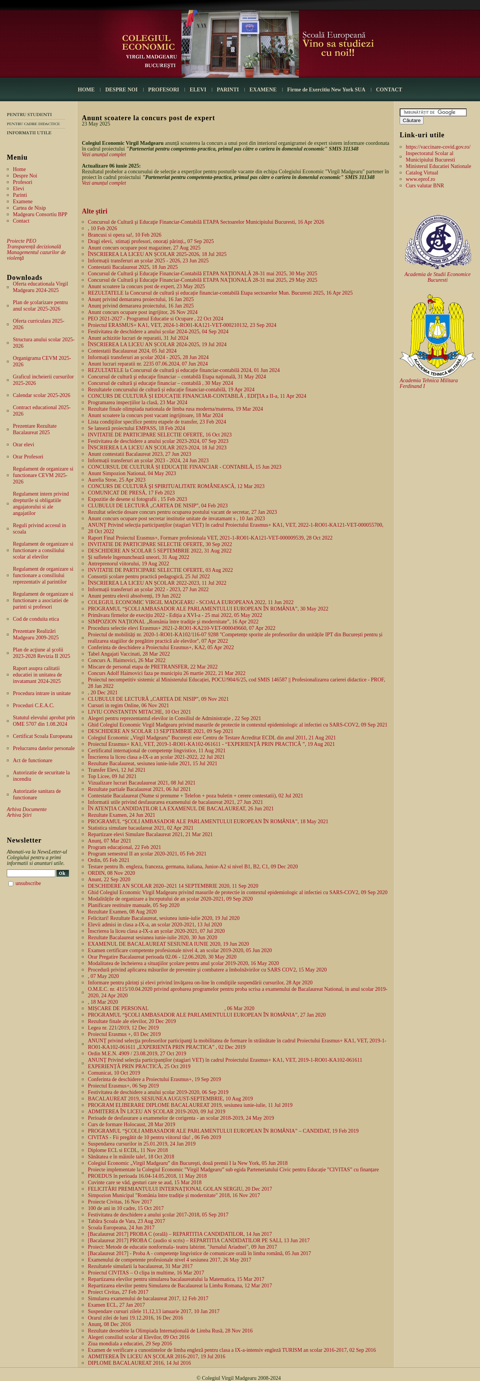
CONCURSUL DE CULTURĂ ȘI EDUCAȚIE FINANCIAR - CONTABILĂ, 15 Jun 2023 (184, 467)
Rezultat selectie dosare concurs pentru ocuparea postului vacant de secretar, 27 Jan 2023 (182, 512)
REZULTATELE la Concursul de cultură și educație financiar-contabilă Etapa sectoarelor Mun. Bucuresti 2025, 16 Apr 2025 (220, 293)
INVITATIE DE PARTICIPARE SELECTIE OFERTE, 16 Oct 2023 (160, 435)
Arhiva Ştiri (19, 815)
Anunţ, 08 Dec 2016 (109, 1324)
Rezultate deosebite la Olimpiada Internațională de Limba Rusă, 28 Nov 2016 (170, 1331)
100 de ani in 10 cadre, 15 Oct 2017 (126, 1208)
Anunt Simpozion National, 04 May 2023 (132, 473)
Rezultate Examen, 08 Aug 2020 (122, 912)
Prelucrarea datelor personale (44, 748)
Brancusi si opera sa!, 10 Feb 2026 (124, 235)
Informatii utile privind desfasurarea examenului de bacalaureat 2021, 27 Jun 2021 (175, 802)
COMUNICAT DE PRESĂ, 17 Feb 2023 (131, 493)
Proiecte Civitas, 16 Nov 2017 (120, 1202)
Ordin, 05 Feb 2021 (109, 860)
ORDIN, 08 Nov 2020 (111, 873)
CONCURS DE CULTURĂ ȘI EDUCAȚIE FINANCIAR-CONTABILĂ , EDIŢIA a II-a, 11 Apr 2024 (197, 396)
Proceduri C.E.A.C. (33, 705)
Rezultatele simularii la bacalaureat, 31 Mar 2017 (140, 1266)
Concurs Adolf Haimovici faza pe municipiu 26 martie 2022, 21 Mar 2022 (166, 673)
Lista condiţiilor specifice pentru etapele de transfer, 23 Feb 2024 (157, 422)
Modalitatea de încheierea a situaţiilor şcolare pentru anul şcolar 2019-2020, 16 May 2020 (183, 963)
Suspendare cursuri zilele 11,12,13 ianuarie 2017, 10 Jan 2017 (153, 1311)
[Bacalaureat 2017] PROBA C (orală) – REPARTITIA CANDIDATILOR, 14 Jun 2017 (180, 1234)
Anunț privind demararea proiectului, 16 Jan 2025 (141, 299)
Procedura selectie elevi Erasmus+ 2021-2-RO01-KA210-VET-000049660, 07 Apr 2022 (181, 628)
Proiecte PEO (21, 241)
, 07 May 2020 (103, 976)
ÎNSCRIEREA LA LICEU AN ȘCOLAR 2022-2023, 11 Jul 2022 (157, 583)
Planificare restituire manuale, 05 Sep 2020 (134, 905)
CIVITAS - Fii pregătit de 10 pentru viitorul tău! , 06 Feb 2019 (154, 1137)
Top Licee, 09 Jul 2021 (112, 776)
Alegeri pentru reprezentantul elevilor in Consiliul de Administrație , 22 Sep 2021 (174, 718)
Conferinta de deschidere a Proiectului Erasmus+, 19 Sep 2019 (154, 1079)
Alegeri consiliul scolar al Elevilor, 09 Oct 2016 (138, 1337)
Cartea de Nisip (29, 208)
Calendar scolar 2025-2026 (41, 395)
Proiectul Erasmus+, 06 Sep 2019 (123, 1086)
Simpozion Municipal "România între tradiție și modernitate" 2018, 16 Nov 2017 (174, 1195)
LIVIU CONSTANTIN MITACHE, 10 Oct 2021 (139, 712)
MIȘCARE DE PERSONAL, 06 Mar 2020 (171, 1008)
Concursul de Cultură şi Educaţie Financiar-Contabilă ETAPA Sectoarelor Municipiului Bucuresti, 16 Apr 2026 (206, 222)
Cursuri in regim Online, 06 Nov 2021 (128, 705)
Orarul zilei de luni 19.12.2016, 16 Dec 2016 (135, 1318)
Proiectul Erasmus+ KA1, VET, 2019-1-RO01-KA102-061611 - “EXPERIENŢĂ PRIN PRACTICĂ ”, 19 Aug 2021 (211, 744)
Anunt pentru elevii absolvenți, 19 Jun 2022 (134, 596)
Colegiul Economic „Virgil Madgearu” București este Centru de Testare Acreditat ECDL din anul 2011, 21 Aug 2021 (212, 738)
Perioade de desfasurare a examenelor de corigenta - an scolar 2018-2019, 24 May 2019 (181, 1118)
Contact (21, 221)
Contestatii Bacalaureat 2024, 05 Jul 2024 (132, 351)
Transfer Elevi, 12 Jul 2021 (116, 770)
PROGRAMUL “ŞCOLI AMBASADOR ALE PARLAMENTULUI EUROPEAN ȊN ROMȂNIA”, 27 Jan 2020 (207, 1015)
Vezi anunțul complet (104, 154)
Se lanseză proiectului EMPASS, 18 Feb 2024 (136, 428)
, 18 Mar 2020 (103, 1002)
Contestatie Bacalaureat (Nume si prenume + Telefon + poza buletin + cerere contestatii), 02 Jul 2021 (195, 796)
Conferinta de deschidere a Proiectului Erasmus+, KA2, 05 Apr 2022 (161, 647)
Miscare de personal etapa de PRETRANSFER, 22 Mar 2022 (153, 667)
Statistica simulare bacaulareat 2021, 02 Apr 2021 (141, 828)
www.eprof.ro (420, 179)
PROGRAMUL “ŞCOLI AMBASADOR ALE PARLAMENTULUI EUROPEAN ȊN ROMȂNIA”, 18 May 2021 (208, 821)
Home (19, 169)
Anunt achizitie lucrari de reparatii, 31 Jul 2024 (138, 338)
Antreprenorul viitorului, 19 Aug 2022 (128, 564)
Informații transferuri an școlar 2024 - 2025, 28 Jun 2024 (148, 357)
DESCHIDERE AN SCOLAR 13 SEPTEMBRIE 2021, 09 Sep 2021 (160, 731)
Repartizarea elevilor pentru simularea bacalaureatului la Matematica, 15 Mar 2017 (176, 1279)
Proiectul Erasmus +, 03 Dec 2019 (124, 1034)
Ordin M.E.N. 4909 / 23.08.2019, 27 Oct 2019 (137, 1053)
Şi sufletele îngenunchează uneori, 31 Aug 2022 (138, 557)
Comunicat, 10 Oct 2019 (114, 1073)
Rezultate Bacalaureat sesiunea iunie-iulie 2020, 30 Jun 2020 (152, 937)
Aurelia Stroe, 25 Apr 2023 (116, 480)
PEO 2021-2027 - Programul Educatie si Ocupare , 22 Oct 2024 (155, 319)
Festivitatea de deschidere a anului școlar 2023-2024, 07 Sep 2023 (158, 441)
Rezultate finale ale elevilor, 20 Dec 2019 (132, 1021)
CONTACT (389, 90)
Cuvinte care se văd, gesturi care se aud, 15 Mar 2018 (145, 1182)
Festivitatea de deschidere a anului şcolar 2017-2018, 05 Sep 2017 (158, 1215)
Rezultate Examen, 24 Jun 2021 (121, 815)
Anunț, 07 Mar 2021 (109, 841)
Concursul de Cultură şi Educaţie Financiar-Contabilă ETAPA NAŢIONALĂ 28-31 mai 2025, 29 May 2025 (202, 280)
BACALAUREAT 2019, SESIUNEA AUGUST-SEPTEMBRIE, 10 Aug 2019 (170, 1099)
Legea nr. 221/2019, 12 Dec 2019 (123, 1028)
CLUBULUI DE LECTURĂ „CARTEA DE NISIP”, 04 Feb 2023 (158, 505)
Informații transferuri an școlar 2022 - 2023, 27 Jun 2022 (148, 589)
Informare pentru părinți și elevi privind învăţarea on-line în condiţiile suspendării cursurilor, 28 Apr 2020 (200, 983)
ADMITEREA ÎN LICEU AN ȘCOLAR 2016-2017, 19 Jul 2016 (156, 1356)
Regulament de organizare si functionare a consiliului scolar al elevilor (43, 550)
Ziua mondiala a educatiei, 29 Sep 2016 (130, 1343)
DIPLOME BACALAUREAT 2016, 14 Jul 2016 (139, 1363)
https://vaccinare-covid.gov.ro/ (438, 147)
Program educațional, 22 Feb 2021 (124, 847)
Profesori (22, 182)
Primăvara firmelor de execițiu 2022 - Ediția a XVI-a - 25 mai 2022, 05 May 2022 (175, 615)
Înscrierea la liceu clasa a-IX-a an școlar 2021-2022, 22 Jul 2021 (156, 757)
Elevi (18, 188)
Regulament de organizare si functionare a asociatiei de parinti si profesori (43, 600)
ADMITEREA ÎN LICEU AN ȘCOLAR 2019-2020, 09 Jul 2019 (156, 1111)
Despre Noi (25, 176)
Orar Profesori (28, 457)
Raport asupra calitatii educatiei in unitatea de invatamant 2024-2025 (37, 674)
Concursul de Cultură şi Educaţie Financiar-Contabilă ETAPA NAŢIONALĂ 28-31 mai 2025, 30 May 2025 (202, 273)
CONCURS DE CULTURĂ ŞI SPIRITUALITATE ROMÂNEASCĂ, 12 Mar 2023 (176, 486)
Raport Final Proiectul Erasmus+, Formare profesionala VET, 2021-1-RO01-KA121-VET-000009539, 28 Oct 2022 (210, 538)
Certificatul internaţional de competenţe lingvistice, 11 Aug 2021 (156, 750)
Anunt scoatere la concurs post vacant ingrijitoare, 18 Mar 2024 (155, 415)
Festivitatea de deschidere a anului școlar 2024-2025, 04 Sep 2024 (158, 331)
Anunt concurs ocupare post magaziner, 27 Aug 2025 (144, 248)
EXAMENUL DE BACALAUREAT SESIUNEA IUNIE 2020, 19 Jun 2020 (168, 944)
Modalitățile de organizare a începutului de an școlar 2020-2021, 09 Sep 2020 (170, 899)
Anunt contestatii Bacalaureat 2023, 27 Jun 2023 (139, 454)
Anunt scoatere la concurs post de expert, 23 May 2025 (146, 286)
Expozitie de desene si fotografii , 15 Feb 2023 (137, 499)
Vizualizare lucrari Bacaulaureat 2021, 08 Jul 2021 (141, 783)
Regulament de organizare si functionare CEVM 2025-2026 (43, 475)
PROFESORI (163, 90)
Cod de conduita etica (36, 619)
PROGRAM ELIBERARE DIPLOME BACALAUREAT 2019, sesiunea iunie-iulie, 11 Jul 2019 (190, 1105)
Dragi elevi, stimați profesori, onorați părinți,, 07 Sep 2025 (151, 241)
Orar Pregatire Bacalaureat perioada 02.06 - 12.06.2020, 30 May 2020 (162, 957)
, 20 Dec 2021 (103, 692)
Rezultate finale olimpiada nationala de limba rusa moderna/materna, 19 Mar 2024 (175, 409)
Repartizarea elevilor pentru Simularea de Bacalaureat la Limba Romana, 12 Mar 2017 (180, 1285)
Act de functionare (32, 760)
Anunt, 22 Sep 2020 (109, 879)
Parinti (20, 195)
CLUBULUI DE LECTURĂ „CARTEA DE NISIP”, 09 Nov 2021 (158, 699)
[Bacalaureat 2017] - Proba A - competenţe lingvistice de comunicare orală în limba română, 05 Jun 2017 (199, 1253)
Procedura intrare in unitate (42, 693)
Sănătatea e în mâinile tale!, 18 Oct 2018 (131, 1157)
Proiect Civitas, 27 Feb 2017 (118, 1292)
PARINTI (228, 90)
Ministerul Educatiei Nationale (438, 166)
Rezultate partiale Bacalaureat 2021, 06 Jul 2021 (139, 789)
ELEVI (198, 90)
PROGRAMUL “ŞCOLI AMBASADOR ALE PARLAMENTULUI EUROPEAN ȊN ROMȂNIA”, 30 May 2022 (208, 609)
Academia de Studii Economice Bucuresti (438, 277)
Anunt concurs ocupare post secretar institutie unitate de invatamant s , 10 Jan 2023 (176, 518)
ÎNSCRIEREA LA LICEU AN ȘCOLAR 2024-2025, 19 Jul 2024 (157, 344)
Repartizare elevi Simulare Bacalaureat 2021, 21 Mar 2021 (150, 834)
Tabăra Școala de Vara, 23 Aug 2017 (126, 1221)
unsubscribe (28, 883)
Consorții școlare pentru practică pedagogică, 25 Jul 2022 (149, 576)
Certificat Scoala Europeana (42, 736)
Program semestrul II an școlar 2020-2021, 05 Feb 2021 (147, 854)
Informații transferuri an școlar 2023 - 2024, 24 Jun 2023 (148, 460)
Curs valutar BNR (425, 185)
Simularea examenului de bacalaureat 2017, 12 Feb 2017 (148, 1298)
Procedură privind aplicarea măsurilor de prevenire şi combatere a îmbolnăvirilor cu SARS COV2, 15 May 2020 (207, 970)
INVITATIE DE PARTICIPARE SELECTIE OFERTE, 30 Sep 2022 (160, 544)
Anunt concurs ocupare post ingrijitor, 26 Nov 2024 (143, 312)
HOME (86, 90)
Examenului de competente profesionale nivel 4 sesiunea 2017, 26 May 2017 (169, 1260)
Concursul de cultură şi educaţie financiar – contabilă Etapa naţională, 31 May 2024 (177, 377)
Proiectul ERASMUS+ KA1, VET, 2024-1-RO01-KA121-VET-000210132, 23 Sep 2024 (182, 325)
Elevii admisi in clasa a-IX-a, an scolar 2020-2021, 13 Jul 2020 (155, 924)
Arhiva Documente (27, 809)
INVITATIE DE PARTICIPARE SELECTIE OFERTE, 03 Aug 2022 (160, 570)
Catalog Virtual (422, 173)
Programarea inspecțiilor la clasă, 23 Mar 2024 (137, 402)
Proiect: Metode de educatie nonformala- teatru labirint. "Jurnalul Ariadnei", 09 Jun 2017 (182, 1247)
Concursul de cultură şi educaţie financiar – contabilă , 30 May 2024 (160, 383)
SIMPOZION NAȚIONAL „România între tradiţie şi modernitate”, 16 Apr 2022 (173, 622)
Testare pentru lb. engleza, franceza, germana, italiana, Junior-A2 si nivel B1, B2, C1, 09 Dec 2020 (193, 866)
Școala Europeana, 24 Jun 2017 (121, 1227)
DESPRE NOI (121, 90)
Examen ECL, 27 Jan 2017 (116, 1305)
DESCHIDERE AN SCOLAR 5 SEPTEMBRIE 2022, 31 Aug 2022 (159, 551)
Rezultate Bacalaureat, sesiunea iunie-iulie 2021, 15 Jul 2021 (152, 763)
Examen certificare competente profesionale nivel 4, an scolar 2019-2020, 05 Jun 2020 (180, 950)
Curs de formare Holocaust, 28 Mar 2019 (131, 1124)
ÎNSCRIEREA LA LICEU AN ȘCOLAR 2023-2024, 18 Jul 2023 (157, 447)
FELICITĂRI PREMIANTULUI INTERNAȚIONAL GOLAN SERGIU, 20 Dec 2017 (180, 1189)
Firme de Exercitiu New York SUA (326, 90)
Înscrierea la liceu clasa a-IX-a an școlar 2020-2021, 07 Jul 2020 (156, 931)
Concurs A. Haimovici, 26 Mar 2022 (127, 660)
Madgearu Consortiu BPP (40, 214)
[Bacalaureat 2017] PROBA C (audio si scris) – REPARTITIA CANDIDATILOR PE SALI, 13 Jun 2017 (199, 1240)
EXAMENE (263, 90)
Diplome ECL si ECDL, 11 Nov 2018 (128, 1150)
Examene (23, 201)
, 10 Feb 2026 (102, 228)
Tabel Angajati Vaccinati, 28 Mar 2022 (129, 654)
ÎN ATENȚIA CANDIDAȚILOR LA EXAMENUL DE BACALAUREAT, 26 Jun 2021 (181, 808)
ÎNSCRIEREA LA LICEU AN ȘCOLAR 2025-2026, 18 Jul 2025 (157, 254)
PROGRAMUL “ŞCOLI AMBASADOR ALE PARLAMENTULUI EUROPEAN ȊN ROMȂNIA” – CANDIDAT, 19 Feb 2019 (223, 1131)
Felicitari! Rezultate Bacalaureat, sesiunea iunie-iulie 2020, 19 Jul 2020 (163, 918)
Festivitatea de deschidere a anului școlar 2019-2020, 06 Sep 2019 (158, 1092)
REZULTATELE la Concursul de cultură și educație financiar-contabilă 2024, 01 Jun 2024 (184, 370)
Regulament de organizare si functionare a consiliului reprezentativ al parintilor (43, 575)
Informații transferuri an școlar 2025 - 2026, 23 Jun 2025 (148, 261)
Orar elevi (23, 444)
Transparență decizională (34, 247)
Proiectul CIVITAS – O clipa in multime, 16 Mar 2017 (146, 1273)
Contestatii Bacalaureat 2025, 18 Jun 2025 (133, 267)
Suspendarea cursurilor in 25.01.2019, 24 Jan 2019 (141, 1144)
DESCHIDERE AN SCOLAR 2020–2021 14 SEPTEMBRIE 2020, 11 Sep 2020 (173, 886)
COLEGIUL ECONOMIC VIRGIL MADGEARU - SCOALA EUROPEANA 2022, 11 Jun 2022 (191, 602)
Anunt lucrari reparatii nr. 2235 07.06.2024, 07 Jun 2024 (148, 364)
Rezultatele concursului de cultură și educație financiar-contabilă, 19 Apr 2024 (171, 389)
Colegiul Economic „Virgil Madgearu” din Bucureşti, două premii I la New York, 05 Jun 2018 (188, 1163)
